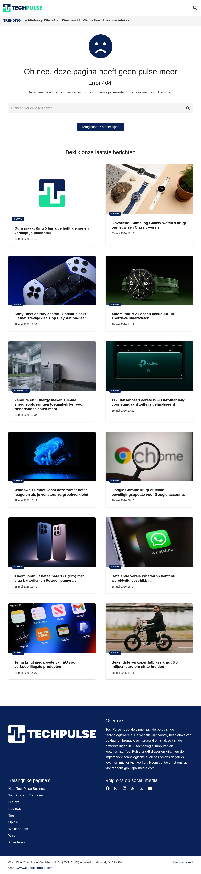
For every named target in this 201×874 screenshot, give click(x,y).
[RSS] (132, 788)
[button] (195, 8)
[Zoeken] (188, 108)
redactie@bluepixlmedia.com (133, 768)
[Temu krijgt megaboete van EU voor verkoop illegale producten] (52, 628)
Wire (11, 835)
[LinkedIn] (124, 788)
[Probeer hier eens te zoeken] (100, 108)
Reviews (14, 809)
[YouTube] (150, 788)
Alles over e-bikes (115, 20)
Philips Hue (92, 20)
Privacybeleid (183, 862)
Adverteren (16, 842)
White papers (18, 829)
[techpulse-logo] (22, 8)
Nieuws (13, 802)
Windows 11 (71, 20)
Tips (11, 815)
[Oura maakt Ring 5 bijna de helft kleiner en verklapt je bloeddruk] (52, 191)
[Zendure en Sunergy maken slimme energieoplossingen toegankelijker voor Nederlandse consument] (52, 366)
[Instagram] (116, 788)
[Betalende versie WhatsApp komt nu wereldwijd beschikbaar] (149, 542)
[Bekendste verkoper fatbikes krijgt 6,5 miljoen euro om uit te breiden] (149, 628)
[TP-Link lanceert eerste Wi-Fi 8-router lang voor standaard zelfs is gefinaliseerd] (149, 366)
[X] (141, 788)
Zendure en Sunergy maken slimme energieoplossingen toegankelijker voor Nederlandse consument (49, 404)
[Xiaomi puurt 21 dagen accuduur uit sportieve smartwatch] (149, 280)
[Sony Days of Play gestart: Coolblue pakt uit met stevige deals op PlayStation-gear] (52, 280)
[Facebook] (108, 788)
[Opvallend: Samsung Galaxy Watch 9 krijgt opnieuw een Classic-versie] (149, 189)
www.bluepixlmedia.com (35, 868)
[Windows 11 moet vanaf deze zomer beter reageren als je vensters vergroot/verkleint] (52, 456)
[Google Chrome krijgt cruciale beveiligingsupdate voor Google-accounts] (149, 456)
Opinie (13, 822)
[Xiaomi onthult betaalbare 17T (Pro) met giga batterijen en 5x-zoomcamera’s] (52, 542)
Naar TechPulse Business (27, 789)
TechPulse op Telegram (25, 795)
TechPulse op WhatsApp (41, 20)
